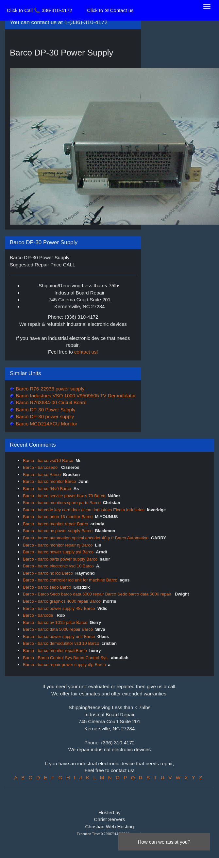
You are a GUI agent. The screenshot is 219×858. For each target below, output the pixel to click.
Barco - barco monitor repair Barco (55, 523)
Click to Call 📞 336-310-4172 (39, 10)
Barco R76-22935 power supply (49, 388)
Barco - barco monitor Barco (49, 481)
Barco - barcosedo (41, 467)
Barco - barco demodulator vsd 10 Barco (61, 643)
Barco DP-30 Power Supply (45, 409)
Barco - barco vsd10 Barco (48, 460)
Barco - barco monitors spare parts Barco (62, 502)
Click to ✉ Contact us (110, 10)
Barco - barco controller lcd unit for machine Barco (70, 580)
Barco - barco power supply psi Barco (58, 551)
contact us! (86, 352)
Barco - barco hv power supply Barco (58, 530)
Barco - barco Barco (42, 474)
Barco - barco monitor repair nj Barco (58, 545)
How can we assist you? (164, 842)
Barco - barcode (38, 615)
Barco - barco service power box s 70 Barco (64, 495)
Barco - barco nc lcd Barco (48, 573)
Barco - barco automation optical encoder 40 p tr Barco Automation (85, 537)
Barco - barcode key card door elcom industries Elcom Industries (83, 509)
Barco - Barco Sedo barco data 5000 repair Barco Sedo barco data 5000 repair (97, 594)
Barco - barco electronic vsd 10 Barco (58, 566)
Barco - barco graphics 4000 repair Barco (62, 601)
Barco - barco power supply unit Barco (59, 636)
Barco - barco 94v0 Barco (47, 488)
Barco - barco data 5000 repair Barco (58, 629)
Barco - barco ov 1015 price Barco (55, 622)
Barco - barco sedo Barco (47, 587)
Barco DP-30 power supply (44, 416)
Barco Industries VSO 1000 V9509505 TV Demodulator (75, 395)
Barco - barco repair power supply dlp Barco (64, 664)
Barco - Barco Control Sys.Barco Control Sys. (66, 657)
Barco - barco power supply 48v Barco (59, 608)
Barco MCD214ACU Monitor (45, 423)
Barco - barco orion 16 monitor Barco (58, 516)
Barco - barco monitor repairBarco (55, 650)
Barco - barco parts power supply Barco (60, 559)
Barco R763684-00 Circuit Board (50, 402)
